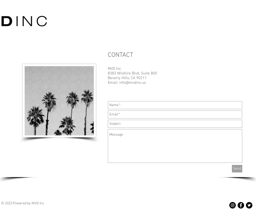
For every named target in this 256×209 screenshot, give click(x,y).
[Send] (237, 168)
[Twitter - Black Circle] (249, 205)
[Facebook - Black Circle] (241, 205)
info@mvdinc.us (132, 82)
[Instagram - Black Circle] (232, 205)
